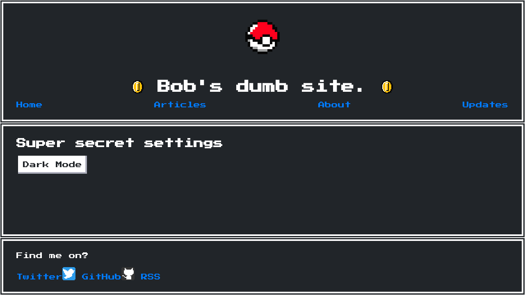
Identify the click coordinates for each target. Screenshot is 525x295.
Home (29, 105)
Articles (180, 105)
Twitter (45, 277)
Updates (486, 105)
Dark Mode (52, 164)
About (334, 105)
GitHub (108, 277)
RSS (151, 277)
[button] (137, 86)
